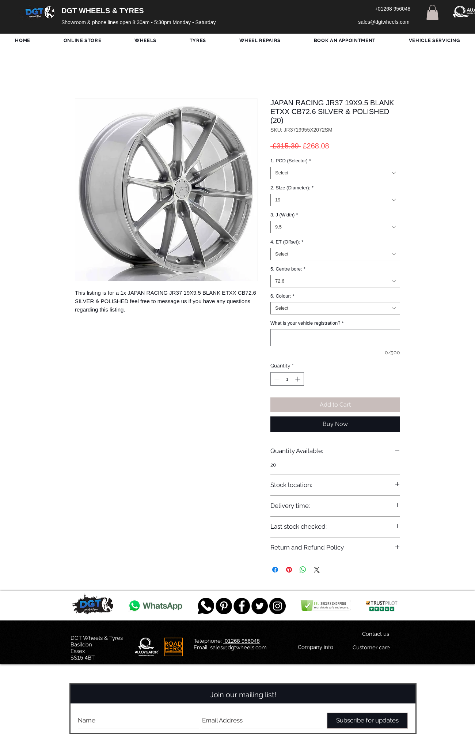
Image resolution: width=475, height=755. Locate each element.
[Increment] (298, 379)
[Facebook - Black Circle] (241, 606)
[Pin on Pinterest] (289, 569)
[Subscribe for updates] (367, 721)
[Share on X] (316, 569)
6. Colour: (282, 296)
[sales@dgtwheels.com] (383, 22)
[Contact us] (376, 634)
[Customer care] (371, 648)
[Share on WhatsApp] (303, 569)
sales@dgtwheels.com (238, 647)
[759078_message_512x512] (206, 606)
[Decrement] (276, 379)
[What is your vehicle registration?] (335, 337)
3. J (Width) (284, 215)
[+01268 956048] (392, 9)
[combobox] (335, 173)
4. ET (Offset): (286, 242)
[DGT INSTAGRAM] (277, 606)
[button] (432, 12)
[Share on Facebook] (275, 569)
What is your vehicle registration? (307, 323)
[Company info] (315, 647)
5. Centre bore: (287, 269)
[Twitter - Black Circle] (259, 606)
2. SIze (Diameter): (292, 187)
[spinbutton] (287, 379)
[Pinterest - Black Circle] (224, 606)
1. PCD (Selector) (290, 160)
